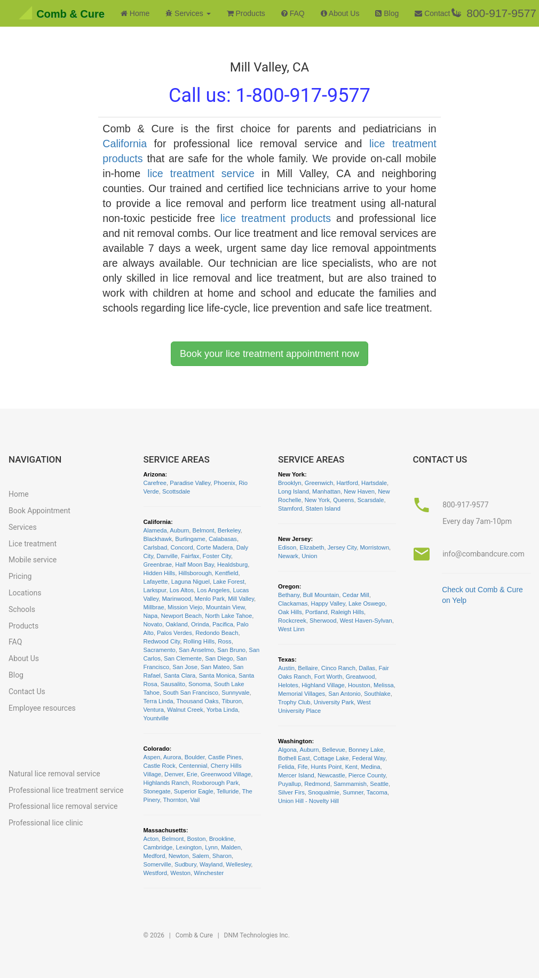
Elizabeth (311, 547)
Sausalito (173, 684)
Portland (316, 612)
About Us (340, 13)
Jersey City (342, 547)
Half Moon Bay (194, 564)
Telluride (228, 791)
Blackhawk (158, 539)
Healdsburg (232, 564)
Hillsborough (194, 573)
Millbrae (154, 607)
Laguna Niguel (190, 581)
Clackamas (292, 603)
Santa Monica (217, 675)
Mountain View (225, 607)
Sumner (353, 792)
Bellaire (308, 668)
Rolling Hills (199, 641)
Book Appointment (39, 510)
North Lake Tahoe (228, 616)
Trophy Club (294, 702)
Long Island (293, 491)
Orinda (200, 624)
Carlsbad (156, 547)
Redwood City (162, 641)
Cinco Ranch (338, 668)
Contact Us (438, 13)
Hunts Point (326, 767)
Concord (182, 547)
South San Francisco (190, 692)
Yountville (156, 718)
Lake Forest (228, 581)
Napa (151, 616)
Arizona (154, 474)
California (124, 143)
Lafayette (156, 581)
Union (309, 556)
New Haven (359, 491)
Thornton (175, 800)
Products (246, 13)
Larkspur (155, 590)
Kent (351, 767)
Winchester (209, 873)
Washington (295, 741)
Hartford (347, 483)
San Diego (219, 658)
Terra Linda (158, 701)
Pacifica (222, 624)
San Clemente (183, 658)
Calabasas (223, 539)
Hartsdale (374, 483)
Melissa (384, 685)
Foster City (217, 556)
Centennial (193, 765)
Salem (200, 856)
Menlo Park (209, 598)
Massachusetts (165, 830)
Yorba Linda (222, 709)
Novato (153, 624)
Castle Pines (225, 757)
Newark (288, 556)
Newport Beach (181, 616)
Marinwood (177, 598)
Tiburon (232, 701)
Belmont (204, 530)
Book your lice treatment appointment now (269, 353)
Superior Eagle (193, 791)
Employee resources (42, 708)
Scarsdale (371, 500)
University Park (334, 702)
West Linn (291, 629)
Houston (359, 685)
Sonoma (199, 684)
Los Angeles (213, 590)
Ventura (154, 709)
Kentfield (227, 573)
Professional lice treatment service (66, 790)
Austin (286, 668)
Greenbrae (158, 564)
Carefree (155, 483)
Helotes (288, 685)
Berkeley (229, 530)
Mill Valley (241, 598)
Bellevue (333, 749)
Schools (22, 609)
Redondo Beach (216, 633)
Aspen (152, 757)
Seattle (379, 784)
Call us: (269, 95)
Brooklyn (290, 483)
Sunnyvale (235, 692)
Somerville (157, 864)
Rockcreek (292, 620)
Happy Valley (328, 603)
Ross (225, 641)
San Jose (184, 667)
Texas (286, 659)
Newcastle (331, 775)
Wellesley (238, 864)
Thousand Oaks (198, 701)
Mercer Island (296, 775)
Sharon (222, 856)
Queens (343, 500)
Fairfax (190, 556)
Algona (287, 749)
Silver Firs (291, 792)
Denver (173, 774)
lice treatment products (275, 218)
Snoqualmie (323, 792)
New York (291, 474)
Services (23, 527)
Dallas (367, 668)
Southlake (377, 693)
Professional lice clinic (46, 822)
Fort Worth (328, 676)
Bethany (288, 595)
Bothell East (294, 758)
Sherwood (323, 620)
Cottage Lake (331, 758)
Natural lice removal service (54, 773)
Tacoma (377, 792)
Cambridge (158, 847)
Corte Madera (214, 547)
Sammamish (350, 784)
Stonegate (157, 791)
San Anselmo (196, 650)
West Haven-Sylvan (366, 620)
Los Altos (182, 590)
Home (135, 13)
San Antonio (344, 693)
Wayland (211, 864)
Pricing (20, 576)
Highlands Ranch (166, 783)
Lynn (211, 847)
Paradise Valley (190, 483)
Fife (303, 767)
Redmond (317, 784)
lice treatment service (201, 173)
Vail (195, 800)
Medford (154, 856)
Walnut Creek (185, 709)
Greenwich (319, 483)
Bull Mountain (321, 595)
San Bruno (231, 650)
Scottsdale (176, 491)
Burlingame (190, 539)
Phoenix (224, 483)
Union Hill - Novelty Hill (308, 801)
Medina (371, 767)
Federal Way (368, 758)
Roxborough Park (215, 783)
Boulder (195, 757)
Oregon (288, 586)
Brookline (221, 839)
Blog (387, 13)
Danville (167, 556)
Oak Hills (290, 612)
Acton (151, 839)
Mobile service (33, 559)
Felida (286, 767)
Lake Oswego (366, 603)
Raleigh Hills (347, 612)
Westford (156, 873)
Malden (231, 847)
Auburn (179, 530)
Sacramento (160, 650)
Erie (192, 774)
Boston (196, 839)
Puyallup (289, 784)
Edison (287, 547)
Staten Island (323, 508)
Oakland (176, 624)
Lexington (189, 847)
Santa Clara (179, 675)
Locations (25, 593)
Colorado (157, 748)
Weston (180, 873)
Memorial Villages (301, 693)
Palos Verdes (174, 633)
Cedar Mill (355, 595)
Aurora (172, 757)
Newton (179, 856)
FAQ (293, 13)
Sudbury (185, 864)
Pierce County (366, 775)
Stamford (290, 508)
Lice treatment (33, 543)
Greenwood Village (226, 774)
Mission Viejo (185, 607)
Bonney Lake (365, 749)
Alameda (155, 530)
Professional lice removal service (63, 806)
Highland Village (323, 685)
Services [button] (187, 13)
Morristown (374, 547)
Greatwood (360, 676)
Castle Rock (160, 765)
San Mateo (215, 667)
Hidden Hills (160, 573)
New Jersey (294, 539)
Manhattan (326, 491)
